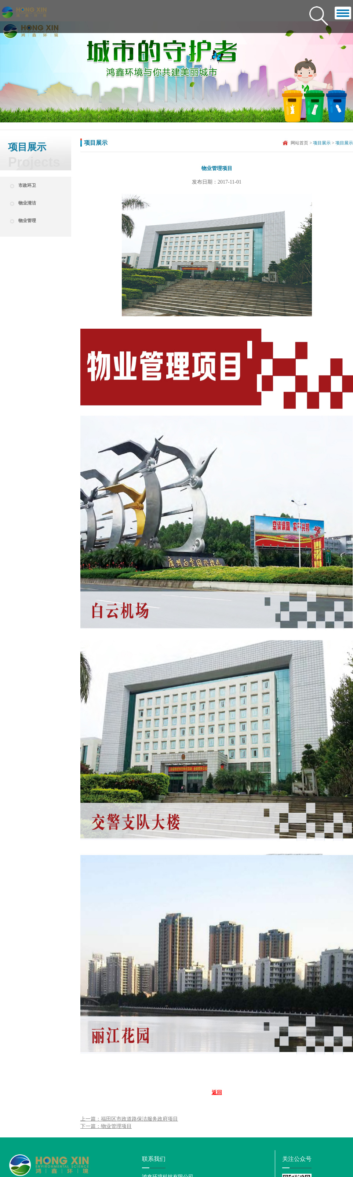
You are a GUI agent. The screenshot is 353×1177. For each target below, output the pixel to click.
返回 (217, 1092)
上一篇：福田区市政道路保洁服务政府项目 (129, 1119)
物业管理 (27, 220)
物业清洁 (27, 203)
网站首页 (299, 142)
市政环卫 (27, 185)
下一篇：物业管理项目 (106, 1126)
